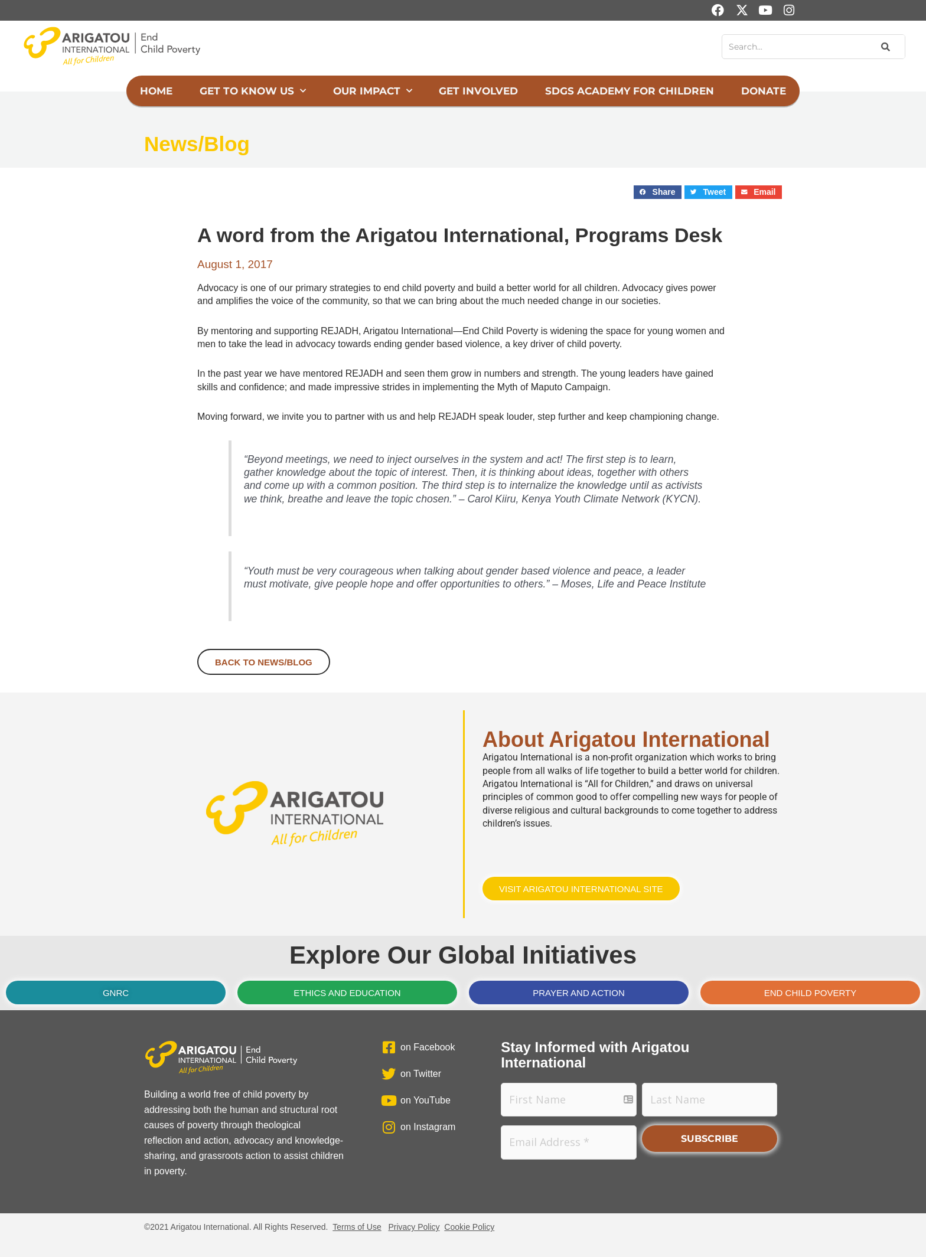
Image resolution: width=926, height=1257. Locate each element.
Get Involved (478, 91)
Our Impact (372, 90)
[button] (658, 192)
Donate (763, 91)
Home (156, 91)
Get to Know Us (253, 90)
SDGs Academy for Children (629, 91)
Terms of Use (356, 1227)
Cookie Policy (469, 1227)
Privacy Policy (413, 1227)
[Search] (884, 46)
